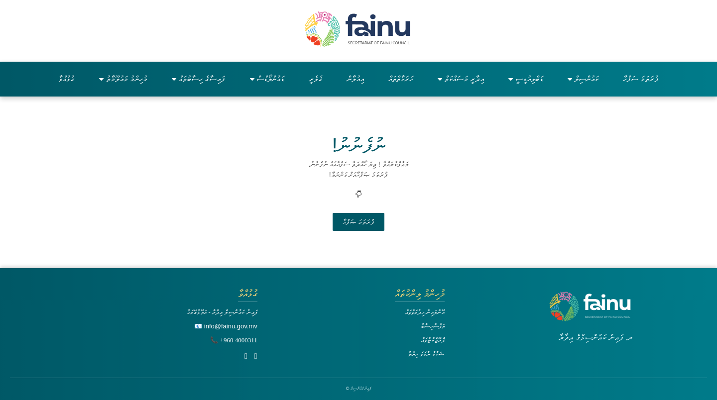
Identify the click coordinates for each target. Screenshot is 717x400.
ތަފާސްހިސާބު (433, 326)
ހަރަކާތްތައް (400, 79)
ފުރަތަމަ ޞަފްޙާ (358, 222)
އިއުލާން (355, 79)
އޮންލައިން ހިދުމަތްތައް (425, 312)
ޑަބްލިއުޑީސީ (525, 79)
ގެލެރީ (316, 79)
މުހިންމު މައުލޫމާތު (123, 79)
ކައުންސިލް (583, 79)
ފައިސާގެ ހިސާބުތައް (198, 79)
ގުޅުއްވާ (66, 79)
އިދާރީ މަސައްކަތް (461, 79)
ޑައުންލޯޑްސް (267, 79)
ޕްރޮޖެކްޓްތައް (433, 340)
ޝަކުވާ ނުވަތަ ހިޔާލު (426, 354)
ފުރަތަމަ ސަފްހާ (641, 79)
